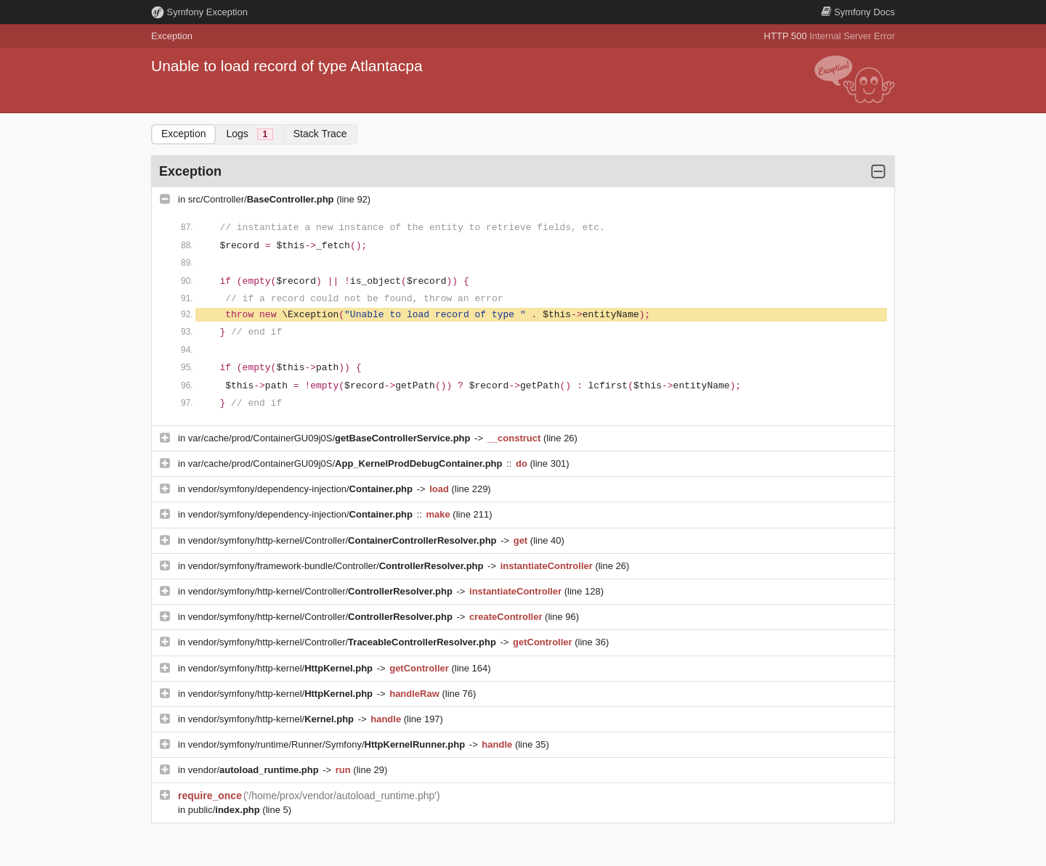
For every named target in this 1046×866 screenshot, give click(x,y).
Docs (858, 12)
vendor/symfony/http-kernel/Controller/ (343, 540)
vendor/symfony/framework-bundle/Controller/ (337, 565)
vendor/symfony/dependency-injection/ (301, 488)
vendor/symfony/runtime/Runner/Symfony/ (328, 744)
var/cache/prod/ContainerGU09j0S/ (330, 438)
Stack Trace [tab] (320, 133)
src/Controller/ (262, 199)
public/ (225, 809)
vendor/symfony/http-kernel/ (282, 668)
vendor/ (255, 769)
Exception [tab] (183, 133)
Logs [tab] (249, 134)
